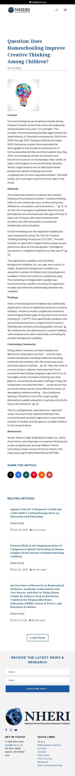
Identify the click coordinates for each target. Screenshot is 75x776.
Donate (42, 748)
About (41, 738)
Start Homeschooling (50, 761)
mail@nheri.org (14, 741)
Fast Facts (43, 751)
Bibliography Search (49, 741)
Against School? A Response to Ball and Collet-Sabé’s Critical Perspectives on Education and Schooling (35, 509)
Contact (42, 745)
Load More (37, 634)
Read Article (17, 519)
